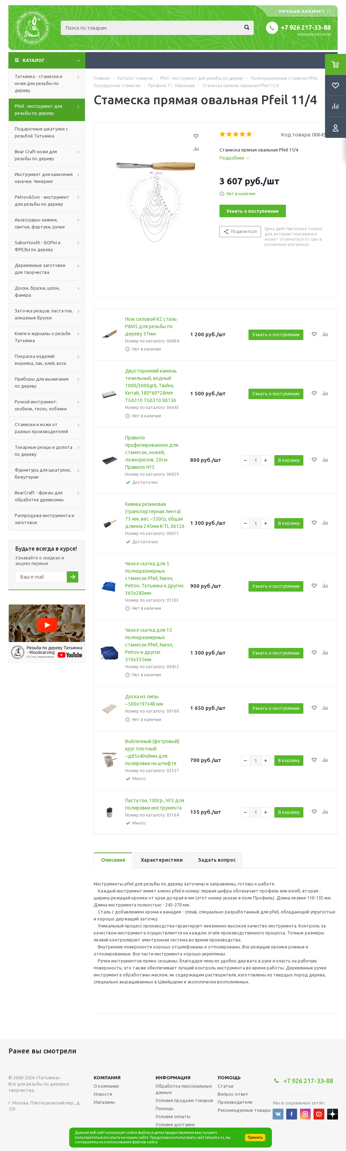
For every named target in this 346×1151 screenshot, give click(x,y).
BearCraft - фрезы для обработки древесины (39, 496)
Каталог (34, 60)
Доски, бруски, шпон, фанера (37, 291)
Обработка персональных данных (184, 1089)
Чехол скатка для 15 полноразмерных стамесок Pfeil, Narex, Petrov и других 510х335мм (149, 644)
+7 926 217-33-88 (306, 27)
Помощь (229, 1077)
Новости (103, 1094)
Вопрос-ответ (233, 1094)
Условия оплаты (173, 1116)
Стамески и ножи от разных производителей (41, 428)
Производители (235, 1102)
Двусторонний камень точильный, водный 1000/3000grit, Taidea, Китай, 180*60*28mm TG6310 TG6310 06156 (151, 385)
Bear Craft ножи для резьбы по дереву (36, 155)
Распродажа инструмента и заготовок (44, 519)
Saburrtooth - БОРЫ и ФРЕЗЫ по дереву (37, 246)
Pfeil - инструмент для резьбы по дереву (38, 109)
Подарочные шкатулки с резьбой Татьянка (41, 132)
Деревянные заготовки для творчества (40, 269)
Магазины (104, 1102)
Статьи (225, 1085)
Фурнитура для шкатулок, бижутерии (43, 473)
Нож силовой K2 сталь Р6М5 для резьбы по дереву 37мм (151, 326)
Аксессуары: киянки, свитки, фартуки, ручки (40, 223)
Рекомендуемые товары (244, 1110)
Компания (107, 1077)
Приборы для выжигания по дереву (42, 382)
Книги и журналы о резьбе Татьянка (43, 337)
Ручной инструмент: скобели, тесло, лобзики (41, 405)
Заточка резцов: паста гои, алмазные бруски (44, 314)
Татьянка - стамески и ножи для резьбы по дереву (38, 83)
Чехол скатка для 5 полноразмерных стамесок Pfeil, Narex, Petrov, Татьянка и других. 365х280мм (155, 578)
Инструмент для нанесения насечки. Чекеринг (44, 178)
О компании (106, 1085)
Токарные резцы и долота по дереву (43, 451)
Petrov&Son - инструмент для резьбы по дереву (42, 200)
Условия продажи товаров (184, 1100)
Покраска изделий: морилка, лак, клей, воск (40, 360)
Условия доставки (175, 1124)
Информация (173, 1077)
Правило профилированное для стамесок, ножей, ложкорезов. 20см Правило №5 (151, 452)
